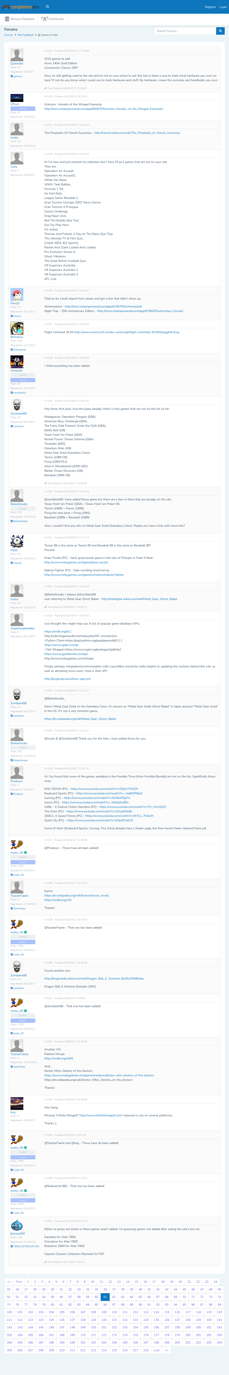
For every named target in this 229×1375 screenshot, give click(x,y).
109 (103, 1313)
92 (158, 1305)
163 (9, 1336)
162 (219, 1328)
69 (175, 1298)
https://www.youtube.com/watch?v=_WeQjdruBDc (95, 803)
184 (9, 1344)
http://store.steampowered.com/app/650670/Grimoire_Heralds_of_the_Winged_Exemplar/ (103, 110)
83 (79, 1305)
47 (202, 1290)
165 (30, 1336)
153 (124, 1328)
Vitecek (16, 563)
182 (208, 1336)
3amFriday (17, 909)
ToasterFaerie (19, 897)
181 (198, 1336)
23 (206, 1283)
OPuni (14, 105)
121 (9, 1321)
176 (145, 1336)
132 (124, 1321)
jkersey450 (17, 1235)
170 (82, 1336)
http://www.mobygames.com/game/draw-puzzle (76, 563)
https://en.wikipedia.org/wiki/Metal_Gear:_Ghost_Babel (80, 720)
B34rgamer (18, 350)
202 (198, 1344)
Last (157, 1351)
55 (52, 1298)
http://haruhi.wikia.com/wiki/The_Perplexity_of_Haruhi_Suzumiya (137, 134)
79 (43, 1305)
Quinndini (16, 65)
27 (26, 1290)
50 (8, 1298)
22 (198, 1283)
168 (61, 1336)
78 (35, 1305)
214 (103, 1351)
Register (210, 7)
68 (166, 1298)
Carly (13, 168)
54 (43, 1298)
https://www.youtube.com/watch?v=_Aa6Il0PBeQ (109, 794)
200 (177, 1344)
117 (187, 1313)
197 (145, 1344)
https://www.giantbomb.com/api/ (66, 655)
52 (26, 1298)
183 (219, 1336)
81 (61, 1305)
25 (8, 1290)
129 (93, 1321)
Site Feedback (25, 36)
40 (140, 1290)
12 (110, 1283)
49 (219, 1290)
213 (93, 1351)
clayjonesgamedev (22, 629)
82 (70, 1305)
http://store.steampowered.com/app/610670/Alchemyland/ (103, 308)
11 (101, 1283)
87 (114, 1305)
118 (198, 1313)
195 (124, 1344)
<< (8, 1283)
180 (187, 1336)
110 (114, 1313)
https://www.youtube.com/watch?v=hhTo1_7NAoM (119, 817)
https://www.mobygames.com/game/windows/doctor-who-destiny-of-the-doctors (99, 1076)
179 (177, 1336)
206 (19, 1351)
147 (61, 1328)
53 (35, 1298)
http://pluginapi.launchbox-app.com (67, 680)
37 (114, 1290)
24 (215, 1283)
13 (119, 1283)
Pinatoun (16, 782)
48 (210, 1290)
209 (51, 1351)
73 (210, 1298)
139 (198, 1321)
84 (87, 1305)
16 (145, 1283)
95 (184, 1305)
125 (51, 1321)
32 (70, 1290)
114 (156, 1313)
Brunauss (16, 338)
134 (145, 1321)
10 (92, 1283)
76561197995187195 (24, 1247)
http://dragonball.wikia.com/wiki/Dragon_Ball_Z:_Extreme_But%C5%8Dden (94, 980)
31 (61, 1290)
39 (131, 1290)
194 (114, 1344)
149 (82, 1328)
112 (135, 1313)
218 (145, 1351)
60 (96, 1298)
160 (198, 1328)
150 (93, 1328)
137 (177, 1321)
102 (30, 1313)
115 (166, 1313)
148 (72, 1328)
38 (122, 1290)
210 (61, 1351)
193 (103, 1344)
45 (184, 1290)
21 (189, 1283)
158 (177, 1328)
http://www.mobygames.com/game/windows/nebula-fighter (84, 576)
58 (79, 1298)
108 (93, 1313)
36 (105, 1290)
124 (40, 1321)
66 (149, 1298)
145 (40, 1328)
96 (193, 1305)
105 (61, 1313)
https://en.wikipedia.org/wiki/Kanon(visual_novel (76, 897)
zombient (17, 427)
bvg (12, 1113)
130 (103, 1321)
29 (43, 1290)
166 (40, 1336)
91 (149, 1305)
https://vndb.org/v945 (58, 1059)
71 (193, 1298)
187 (40, 1344)
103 (40, 1313)
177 (156, 1336)
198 (156, 1344)
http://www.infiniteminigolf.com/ (101, 1116)
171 (93, 1336)
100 (9, 1313)
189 (61, 1344)
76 (17, 1305)
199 (166, 1344)
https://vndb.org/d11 (57, 632)
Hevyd (15, 317)
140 (208, 1321)
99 (219, 1305)
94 (175, 1305)
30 (52, 1290)
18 (163, 1283)
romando (16, 372)
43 (166, 1290)
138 (187, 1321)
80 (52, 1305)
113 (145, 1313)
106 (72, 1313)
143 (19, 1328)
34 (87, 1290)
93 (166, 1305)
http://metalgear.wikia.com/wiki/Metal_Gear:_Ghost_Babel (139, 600)
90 (140, 1305)
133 (135, 1321)
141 (219, 1321)
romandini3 (18, 393)
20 (180, 1283)
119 (208, 1313)
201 (187, 1344)
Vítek (13, 551)
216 (124, 1351)
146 (51, 1328)
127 (72, 1321)
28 (35, 1290)
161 (208, 1328)
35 (96, 1290)
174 (124, 1336)
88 (122, 1305)
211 (72, 1351)
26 (17, 1290)
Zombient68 (18, 415)
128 (82, 1321)
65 (140, 1298)
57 (70, 1298)
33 (79, 1290)
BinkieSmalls (19, 505)
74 (219, 1298)
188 (51, 1344)
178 (166, 1336)
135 (156, 1321)
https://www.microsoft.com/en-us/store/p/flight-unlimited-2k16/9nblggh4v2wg (126, 333)
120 (219, 1313)
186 (30, 1344)
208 (40, 1351)
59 (87, 1298)
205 (9, 1351)
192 (93, 1344)
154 (135, 1328)
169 (72, 1336)
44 (175, 1290)
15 (136, 1283)
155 (145, 1328)
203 (208, 1344)
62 (114, 1298)
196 (135, 1344)
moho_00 (16, 854)
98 (210, 1305)
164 (19, 1336)
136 (166, 1321)
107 (82, 1313)
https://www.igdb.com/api (61, 646)
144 (30, 1328)
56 (61, 1298)
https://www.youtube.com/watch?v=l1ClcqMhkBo (99, 812)
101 (19, 1313)
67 (158, 1298)
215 (114, 1351)
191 (82, 1344)
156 (156, 1328)
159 (187, 1328)
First (19, 1283)
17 (154, 1283)
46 (193, 1290)
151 (103, 1328)
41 (149, 1290)
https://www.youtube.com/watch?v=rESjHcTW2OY (104, 790)
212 (82, 1351)
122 (19, 1321)
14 (127, 1283)
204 (219, 1344)
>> (166, 1351)
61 (105, 1298)
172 (103, 1336)
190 (72, 1344)
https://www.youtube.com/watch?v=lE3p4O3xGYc (100, 821)
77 (26, 1305)
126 (61, 1321)
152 (114, 1328)
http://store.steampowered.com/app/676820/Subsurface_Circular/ (140, 312)
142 (9, 1328)
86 (105, 1305)
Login (223, 7)
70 (184, 1298)
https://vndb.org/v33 (57, 901)
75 (8, 1305)
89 (131, 1305)
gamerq (16, 77)
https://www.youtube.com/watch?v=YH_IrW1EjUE (132, 808)
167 (51, 1336)
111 (124, 1313)
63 (122, 1298)
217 (135, 1351)
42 (158, 1290)
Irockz (14, 139)
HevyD (14, 304)
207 (30, 1351)
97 (202, 1305)
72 (202, 1298)
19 (171, 1283)
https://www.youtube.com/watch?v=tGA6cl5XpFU (97, 799)
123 (30, 1321)
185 (19, 1344)
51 (17, 1298)
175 (135, 1336)
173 (114, 1336)
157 (166, 1328)
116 (177, 1313)
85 (96, 1305)
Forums (8, 36)
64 (131, 1298)
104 (51, 1313)
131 (114, 1321)
